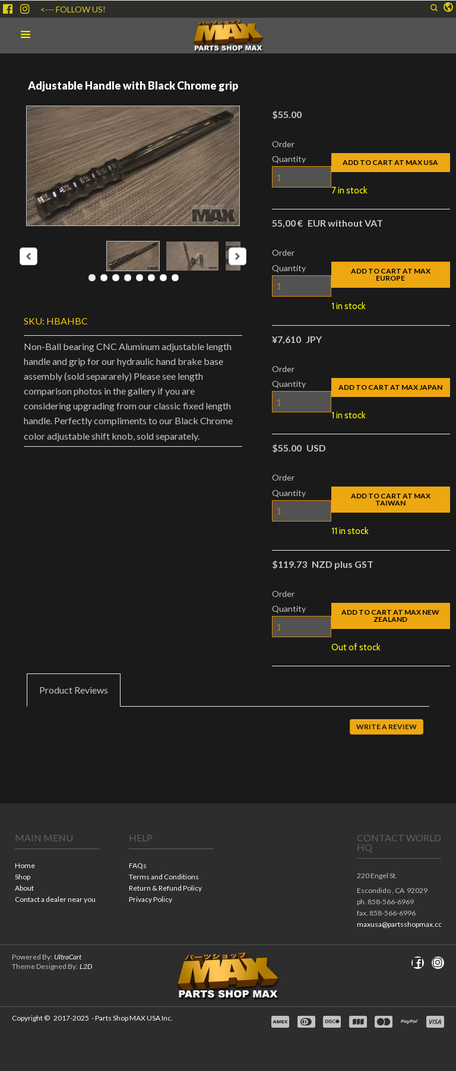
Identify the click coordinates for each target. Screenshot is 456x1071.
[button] (448, 7)
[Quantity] (301, 176)
